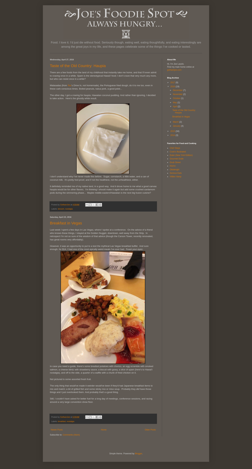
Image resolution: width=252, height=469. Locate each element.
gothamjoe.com (174, 70)
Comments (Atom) (71, 435)
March (176, 122)
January (177, 126)
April (175, 106)
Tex (69, 85)
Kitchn (173, 166)
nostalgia (69, 209)
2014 (173, 135)
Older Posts (150, 430)
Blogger (138, 453)
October (177, 98)
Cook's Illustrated (178, 151)
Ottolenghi (174, 169)
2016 (173, 86)
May (175, 102)
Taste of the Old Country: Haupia (78, 66)
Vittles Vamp (175, 176)
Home (104, 430)
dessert (61, 209)
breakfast (62, 421)
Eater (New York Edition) (181, 155)
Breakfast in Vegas (66, 223)
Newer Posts (57, 430)
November (178, 94)
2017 (173, 82)
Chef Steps (175, 148)
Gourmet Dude (177, 159)
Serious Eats (176, 173)
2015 (173, 131)
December (178, 90)
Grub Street (175, 162)
